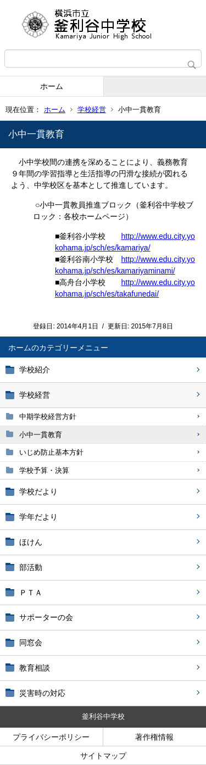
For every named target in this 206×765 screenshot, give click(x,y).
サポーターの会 (46, 617)
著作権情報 (154, 737)
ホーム (51, 86)
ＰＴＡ (30, 592)
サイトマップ (103, 755)
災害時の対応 (42, 693)
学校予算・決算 (44, 470)
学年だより (38, 516)
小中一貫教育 (40, 435)
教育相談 (34, 667)
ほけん (30, 542)
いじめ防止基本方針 (51, 452)
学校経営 (91, 109)
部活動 (30, 567)
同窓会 (30, 642)
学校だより (38, 491)
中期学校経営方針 (47, 416)
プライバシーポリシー (51, 737)
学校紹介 (34, 369)
